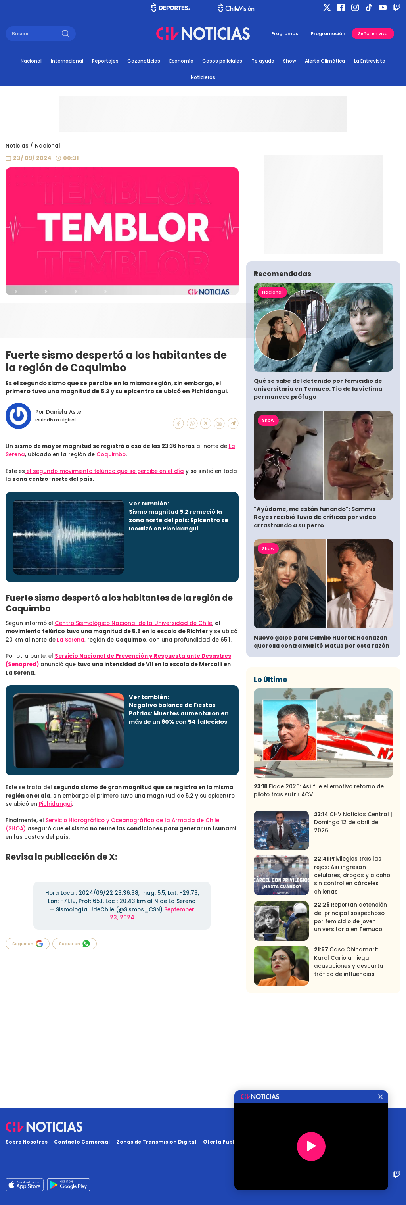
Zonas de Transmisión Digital (156, 1141)
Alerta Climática (325, 61)
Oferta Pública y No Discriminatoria (251, 1141)
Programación (328, 33)
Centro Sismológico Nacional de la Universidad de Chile (133, 623)
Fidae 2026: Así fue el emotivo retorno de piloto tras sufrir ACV (319, 884)
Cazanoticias (143, 61)
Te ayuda (262, 61)
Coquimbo (111, 454)
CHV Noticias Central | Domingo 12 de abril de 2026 (353, 916)
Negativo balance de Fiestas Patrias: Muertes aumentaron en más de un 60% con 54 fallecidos (179, 713)
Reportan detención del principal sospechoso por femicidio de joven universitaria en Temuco (350, 1011)
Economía (181, 61)
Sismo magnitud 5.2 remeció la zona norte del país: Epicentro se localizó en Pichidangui (178, 520)
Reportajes (105, 61)
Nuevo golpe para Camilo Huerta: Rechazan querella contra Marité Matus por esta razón (321, 735)
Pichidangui (55, 804)
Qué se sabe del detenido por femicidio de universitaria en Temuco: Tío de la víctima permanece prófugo (318, 483)
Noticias (17, 146)
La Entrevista (369, 61)
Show (289, 61)
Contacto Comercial (82, 1141)
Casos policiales (222, 61)
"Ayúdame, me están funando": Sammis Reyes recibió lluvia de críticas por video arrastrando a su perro (315, 611)
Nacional (31, 61)
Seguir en (27, 944)
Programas (284, 33)
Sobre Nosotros (27, 1141)
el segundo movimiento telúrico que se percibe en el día (104, 471)
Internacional (67, 61)
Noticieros (203, 77)
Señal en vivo (373, 34)
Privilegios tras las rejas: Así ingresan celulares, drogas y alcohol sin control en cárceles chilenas (353, 969)
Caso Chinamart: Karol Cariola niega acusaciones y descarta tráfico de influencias (348, 1056)
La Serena (70, 640)
